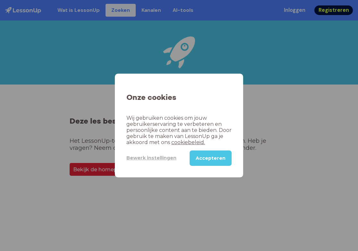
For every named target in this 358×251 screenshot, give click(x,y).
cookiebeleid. (188, 142)
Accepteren (211, 158)
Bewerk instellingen (151, 158)
